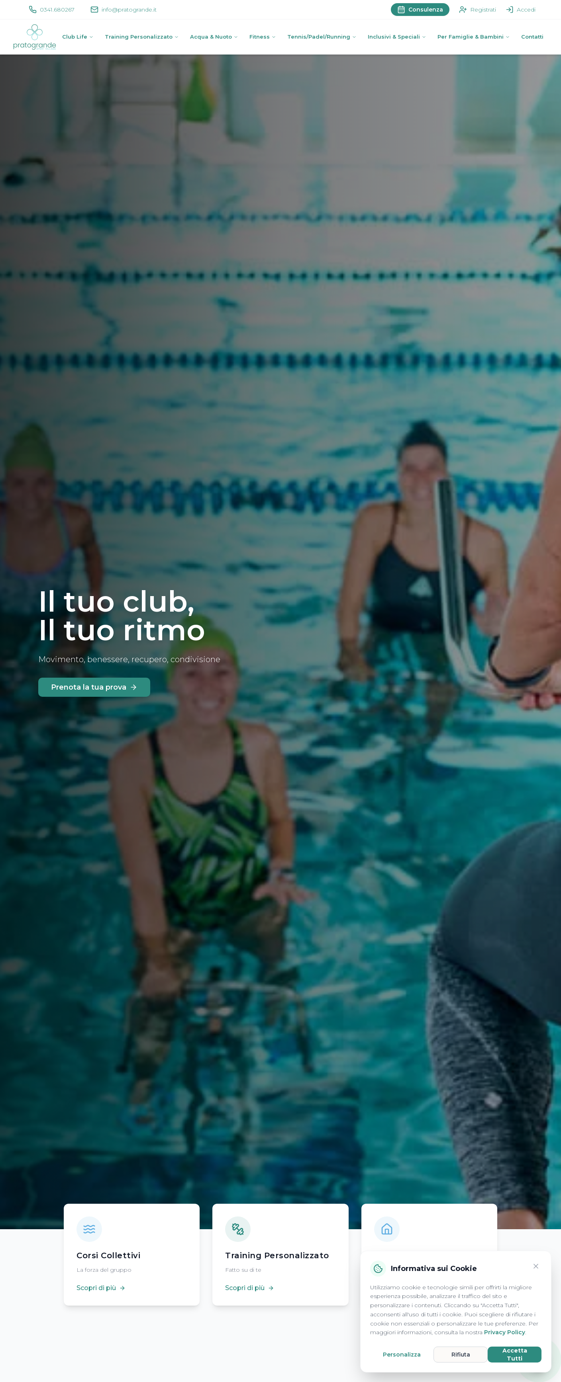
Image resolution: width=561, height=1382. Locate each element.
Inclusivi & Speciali (397, 36)
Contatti (532, 36)
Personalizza (402, 1354)
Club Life (78, 36)
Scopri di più (101, 1288)
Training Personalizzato (142, 36)
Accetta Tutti (514, 1354)
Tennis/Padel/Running (322, 36)
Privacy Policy (504, 1332)
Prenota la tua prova (94, 687)
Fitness (262, 36)
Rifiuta (460, 1354)
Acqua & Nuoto (214, 36)
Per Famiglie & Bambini (473, 36)
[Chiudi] (535, 1266)
